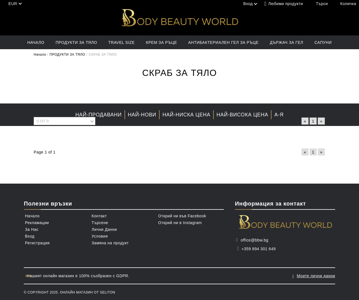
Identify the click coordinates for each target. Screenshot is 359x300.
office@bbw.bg (254, 240)
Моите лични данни (316, 276)
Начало (35, 42)
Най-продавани (98, 115)
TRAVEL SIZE (121, 42)
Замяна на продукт (110, 243)
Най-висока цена (242, 115)
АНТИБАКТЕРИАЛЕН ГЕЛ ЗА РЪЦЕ (223, 42)
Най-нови (142, 115)
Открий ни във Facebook (182, 216)
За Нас (31, 229)
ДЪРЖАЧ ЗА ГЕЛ (286, 42)
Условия (100, 236)
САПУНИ (323, 42)
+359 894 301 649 (258, 249)
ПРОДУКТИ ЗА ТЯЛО (76, 42)
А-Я (279, 115)
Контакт (99, 216)
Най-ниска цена (186, 115)
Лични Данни (104, 229)
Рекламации (37, 222)
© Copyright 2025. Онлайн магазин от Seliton (69, 292)
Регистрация (37, 243)
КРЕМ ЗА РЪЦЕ (161, 42)
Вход (29, 236)
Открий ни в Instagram (180, 222)
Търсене (100, 222)
